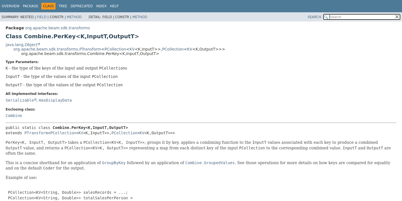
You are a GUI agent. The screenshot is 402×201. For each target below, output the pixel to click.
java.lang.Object (21, 44)
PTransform (36, 133)
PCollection (115, 49)
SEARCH (314, 17)
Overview (11, 6)
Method (74, 17)
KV (132, 49)
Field (41, 17)
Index (101, 6)
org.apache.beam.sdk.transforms (57, 28)
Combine (14, 115)
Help (114, 6)
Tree (63, 6)
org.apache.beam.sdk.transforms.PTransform (57, 49)
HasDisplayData (55, 100)
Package (30, 6)
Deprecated (82, 6)
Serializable (20, 100)
